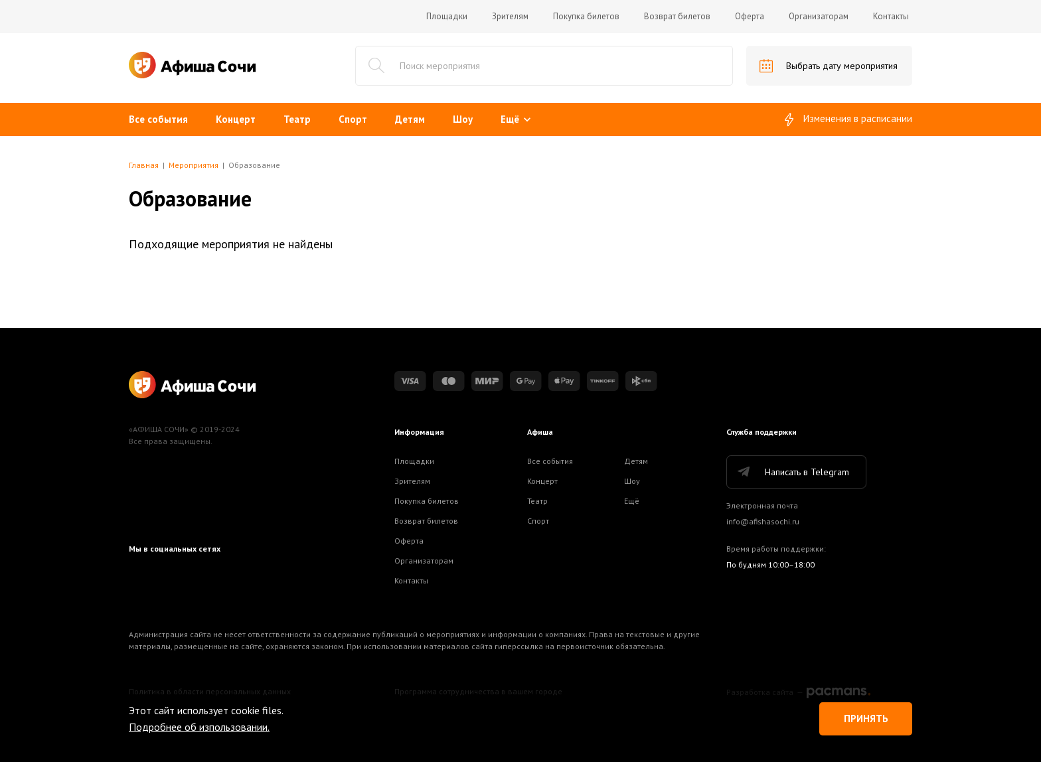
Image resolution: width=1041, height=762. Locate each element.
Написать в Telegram (792, 472)
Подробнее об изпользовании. (199, 726)
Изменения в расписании (848, 119)
